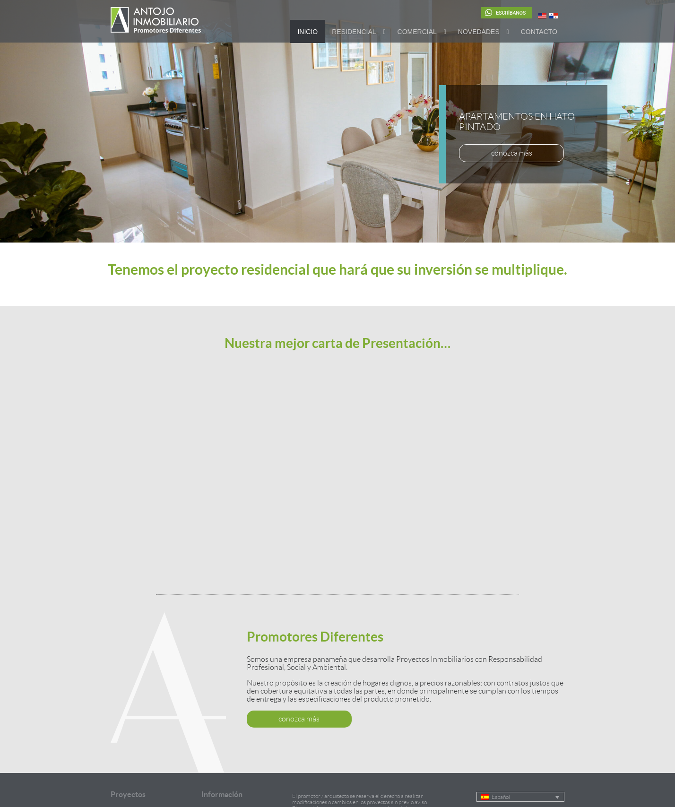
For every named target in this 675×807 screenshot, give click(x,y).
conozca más (511, 153)
